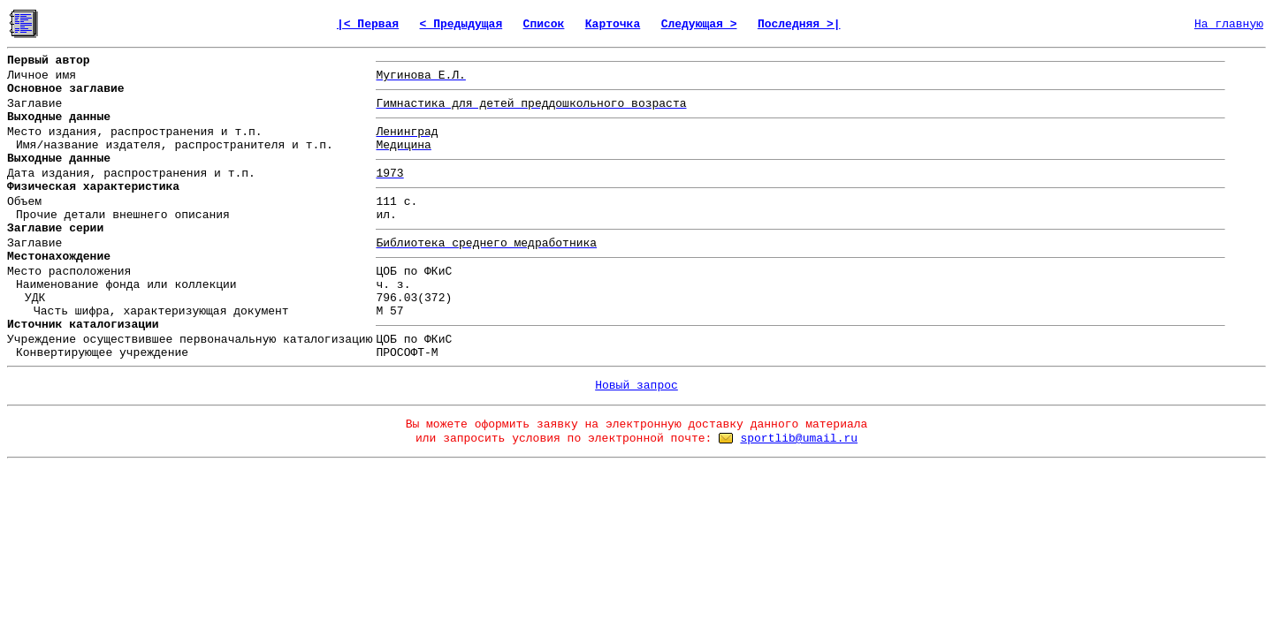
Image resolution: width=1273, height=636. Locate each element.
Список (544, 24)
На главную (1228, 24)
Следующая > (699, 24)
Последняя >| (799, 24)
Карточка (612, 24)
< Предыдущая (461, 24)
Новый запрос (636, 385)
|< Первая (368, 24)
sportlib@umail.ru (799, 438)
